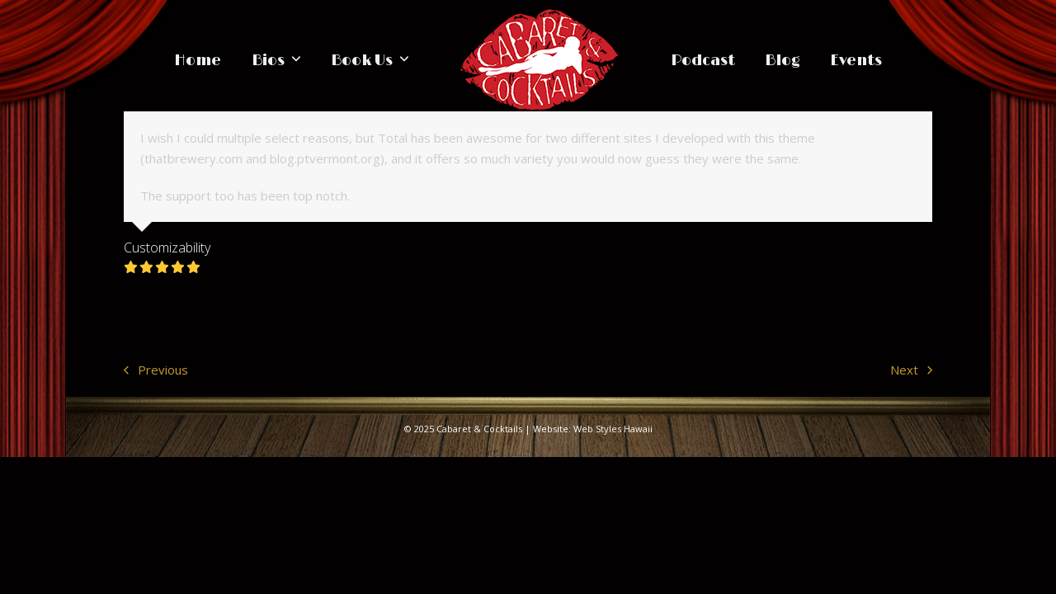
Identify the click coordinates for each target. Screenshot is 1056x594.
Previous (156, 370)
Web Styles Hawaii (613, 428)
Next (911, 370)
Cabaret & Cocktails (479, 428)
